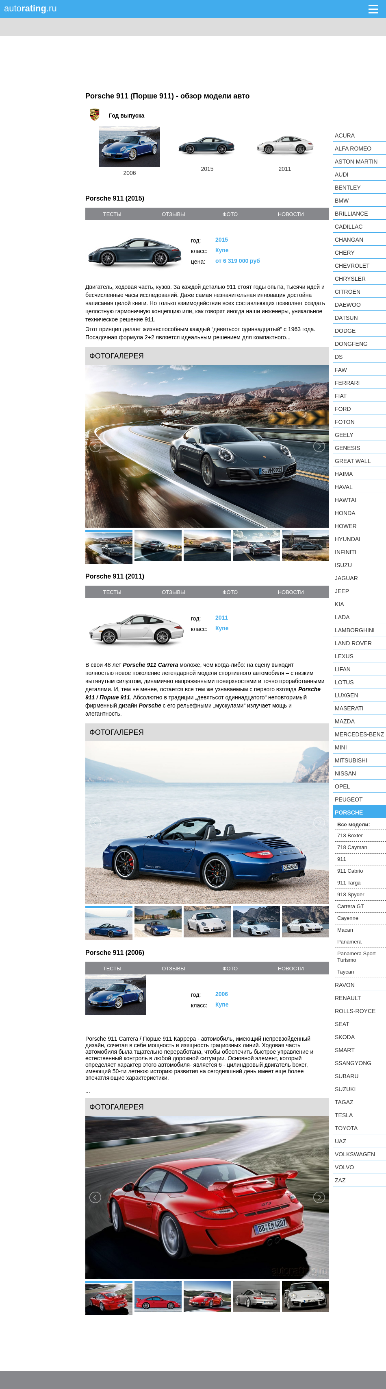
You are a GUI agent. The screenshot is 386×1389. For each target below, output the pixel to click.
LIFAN (343, 669)
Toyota (346, 1128)
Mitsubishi (351, 760)
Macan (345, 930)
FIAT (341, 396)
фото (230, 214)
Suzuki (345, 1089)
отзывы (173, 214)
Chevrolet (352, 265)
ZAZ (340, 1180)
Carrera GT (350, 906)
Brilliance (351, 213)
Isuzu (343, 565)
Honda (345, 513)
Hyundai (347, 539)
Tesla (344, 1115)
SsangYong (353, 1063)
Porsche (349, 812)
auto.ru (30, 8)
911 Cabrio (350, 871)
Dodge (345, 331)
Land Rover (353, 643)
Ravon (345, 985)
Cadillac (348, 226)
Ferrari (347, 383)
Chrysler (350, 278)
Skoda (345, 1037)
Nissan (345, 773)
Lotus (344, 682)
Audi (341, 174)
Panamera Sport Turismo (356, 956)
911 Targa (349, 883)
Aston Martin (356, 161)
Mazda (345, 721)
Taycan (345, 972)
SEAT (342, 1024)
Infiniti (345, 552)
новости (291, 214)
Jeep (342, 591)
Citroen (347, 291)
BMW (342, 200)
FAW (341, 370)
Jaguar (346, 578)
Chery (345, 252)
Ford (343, 409)
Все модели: (353, 824)
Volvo (344, 1167)
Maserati (349, 708)
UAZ (340, 1141)
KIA (339, 604)
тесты (112, 214)
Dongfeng (351, 344)
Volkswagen (355, 1154)
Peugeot (348, 799)
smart (345, 1050)
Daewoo (348, 304)
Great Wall (353, 461)
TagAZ (344, 1102)
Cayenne (347, 918)
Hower (346, 526)
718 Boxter (350, 835)
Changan (349, 239)
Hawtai (345, 500)
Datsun (346, 317)
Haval (344, 487)
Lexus (344, 656)
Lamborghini (355, 630)
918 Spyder (350, 894)
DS (339, 357)
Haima (344, 474)
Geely (344, 435)
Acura (345, 135)
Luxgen (346, 695)
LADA (342, 617)
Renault (348, 998)
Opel (342, 786)
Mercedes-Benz (359, 734)
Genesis (347, 448)
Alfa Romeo (353, 148)
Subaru (346, 1076)
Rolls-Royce (355, 1011)
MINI (341, 747)
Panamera (349, 942)
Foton (345, 422)
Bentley (348, 187)
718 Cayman (352, 847)
